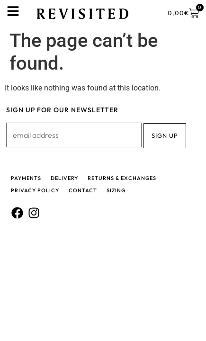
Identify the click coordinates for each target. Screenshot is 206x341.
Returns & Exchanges (122, 178)
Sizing (116, 190)
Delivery (64, 178)
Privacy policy (35, 190)
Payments (26, 178)
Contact (83, 190)
